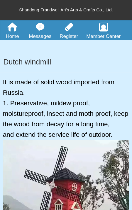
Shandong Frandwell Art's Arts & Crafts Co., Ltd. (66, 9)
